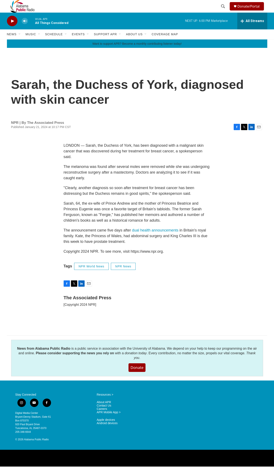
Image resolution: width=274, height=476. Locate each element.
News (12, 43)
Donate (137, 376)
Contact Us (104, 415)
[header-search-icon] (223, 11)
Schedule (54, 43)
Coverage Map (165, 43)
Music (31, 43)
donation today (136, 362)
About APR (104, 411)
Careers (102, 418)
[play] (12, 30)
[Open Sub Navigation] (19, 43)
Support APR (105, 43)
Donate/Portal (250, 11)
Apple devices (106, 429)
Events (78, 43)
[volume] (24, 30)
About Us (134, 43)
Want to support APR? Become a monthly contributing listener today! (137, 53)
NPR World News (91, 275)
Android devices (107, 432)
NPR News (123, 275)
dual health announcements (155, 240)
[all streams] (252, 30)
